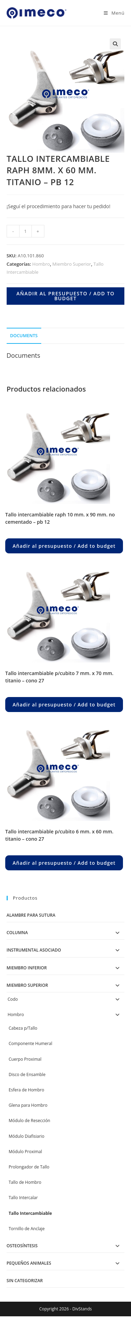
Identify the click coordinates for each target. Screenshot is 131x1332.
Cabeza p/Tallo (23, 1028)
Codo (13, 999)
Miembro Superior (71, 264)
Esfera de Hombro (26, 1090)
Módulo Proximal (25, 1152)
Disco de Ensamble (27, 1074)
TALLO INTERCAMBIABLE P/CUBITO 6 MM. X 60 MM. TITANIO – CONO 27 (59, 835)
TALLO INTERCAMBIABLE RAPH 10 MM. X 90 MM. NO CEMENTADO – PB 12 (60, 518)
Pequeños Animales (29, 1263)
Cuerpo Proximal (25, 1059)
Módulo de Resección (29, 1120)
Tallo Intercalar (23, 1198)
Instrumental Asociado (34, 950)
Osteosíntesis (22, 1246)
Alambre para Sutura (31, 915)
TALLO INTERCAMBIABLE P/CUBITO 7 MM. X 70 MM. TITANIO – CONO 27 (59, 677)
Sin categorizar (25, 1281)
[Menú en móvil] (111, 13)
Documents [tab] (24, 336)
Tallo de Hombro (25, 1182)
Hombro (41, 264)
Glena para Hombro (28, 1105)
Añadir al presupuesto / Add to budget (65, 296)
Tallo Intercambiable (30, 1213)
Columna (17, 933)
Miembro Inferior (27, 968)
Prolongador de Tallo (29, 1167)
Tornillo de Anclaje (27, 1229)
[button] (115, 44)
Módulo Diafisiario (26, 1136)
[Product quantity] (25, 231)
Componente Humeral (30, 1043)
